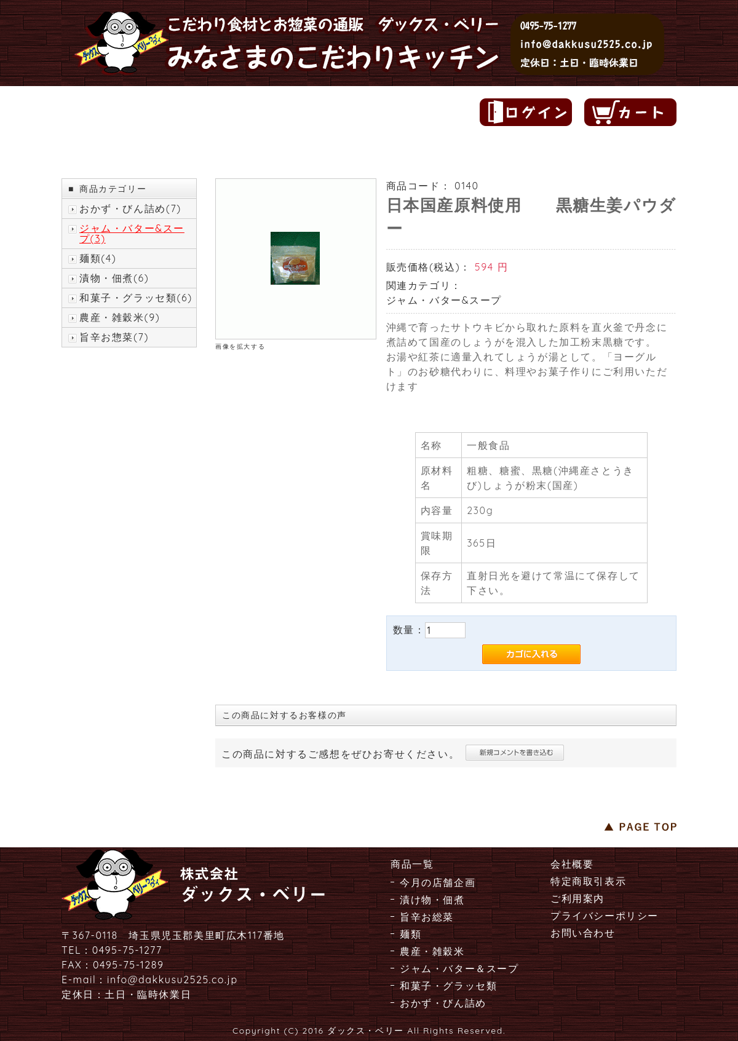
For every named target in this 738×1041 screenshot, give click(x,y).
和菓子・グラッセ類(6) (135, 298)
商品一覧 (412, 864)
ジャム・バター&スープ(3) (131, 233)
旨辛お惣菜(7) (114, 337)
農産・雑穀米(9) (119, 317)
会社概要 (571, 864)
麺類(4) (97, 258)
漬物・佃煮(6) (114, 278)
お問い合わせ (583, 933)
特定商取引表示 (588, 881)
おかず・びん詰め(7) (130, 209)
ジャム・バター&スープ (444, 300)
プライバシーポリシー (604, 915)
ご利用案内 (577, 898)
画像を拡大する (240, 346)
